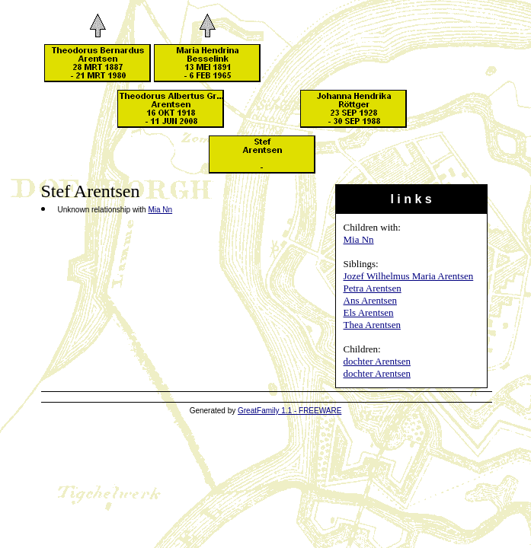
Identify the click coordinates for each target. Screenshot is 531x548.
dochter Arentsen (377, 361)
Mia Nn (359, 239)
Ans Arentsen (370, 300)
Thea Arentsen (372, 324)
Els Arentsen (369, 312)
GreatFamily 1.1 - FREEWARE (289, 410)
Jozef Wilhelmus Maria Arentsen (409, 276)
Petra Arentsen (372, 288)
